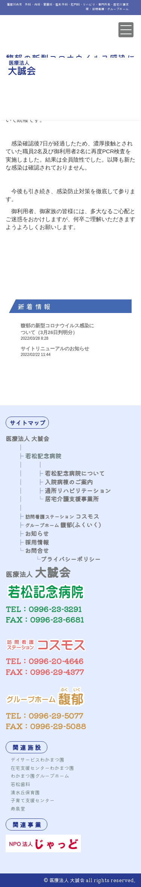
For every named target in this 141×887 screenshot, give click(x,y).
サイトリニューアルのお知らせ (55, 348)
